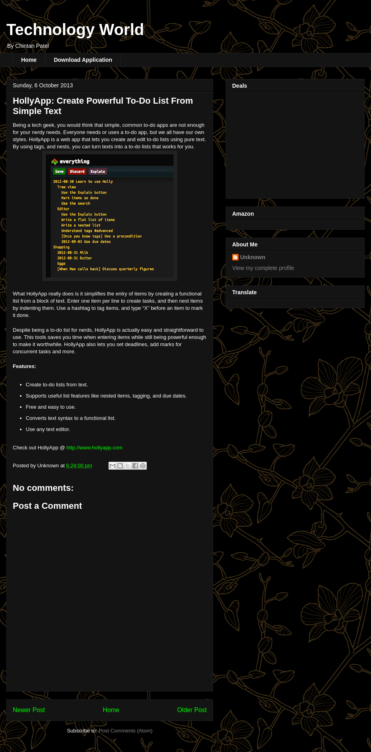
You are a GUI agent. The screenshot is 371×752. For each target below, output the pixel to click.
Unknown (252, 257)
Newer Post (29, 710)
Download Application (83, 60)
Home (29, 60)
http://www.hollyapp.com (94, 448)
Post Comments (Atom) (125, 731)
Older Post (192, 710)
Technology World (75, 29)
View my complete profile (263, 268)
